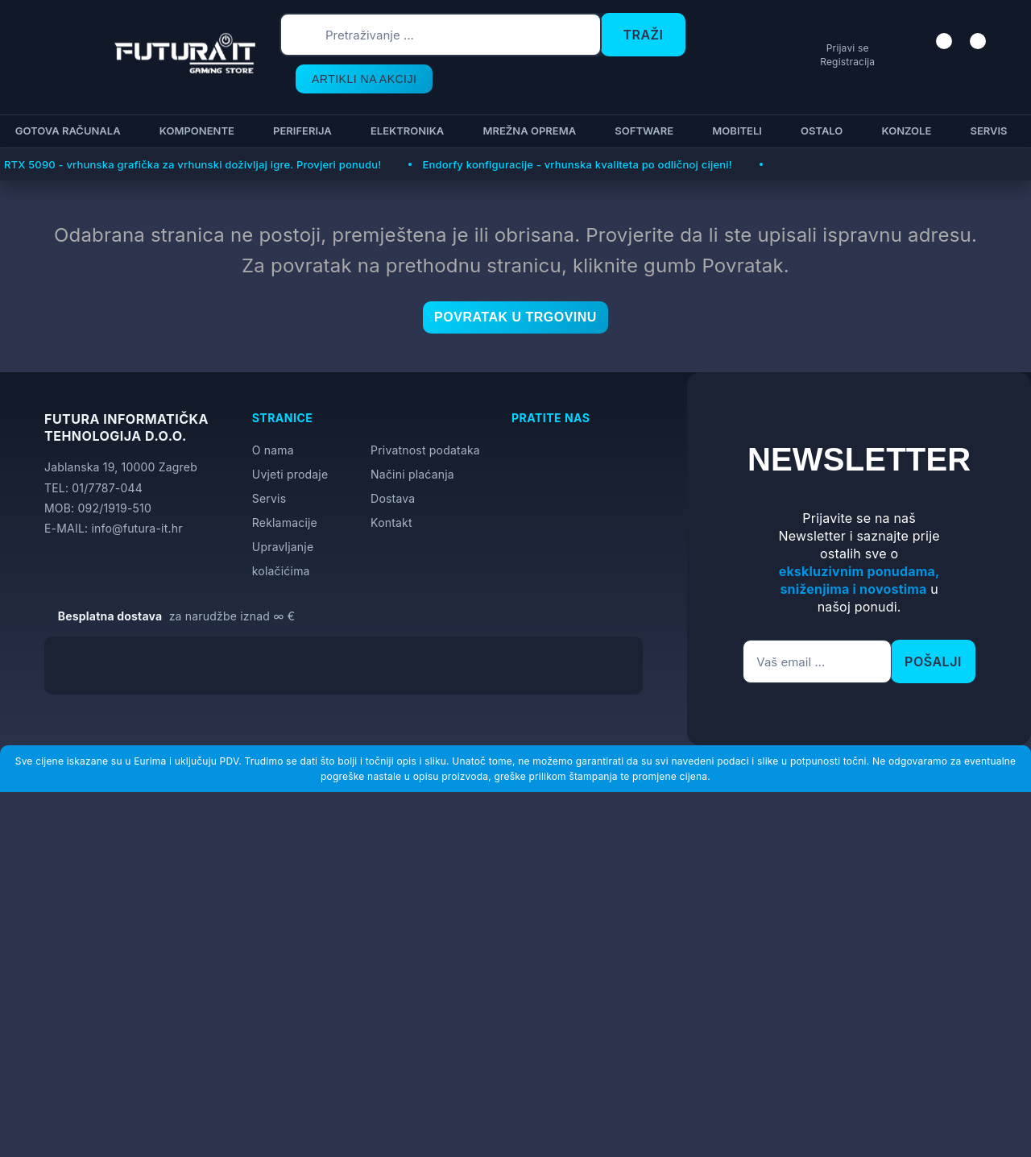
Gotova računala (65, 130)
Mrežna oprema (526, 130)
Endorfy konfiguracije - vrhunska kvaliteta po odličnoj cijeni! (576, 164)
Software (641, 130)
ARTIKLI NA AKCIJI (349, 78)
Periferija (300, 130)
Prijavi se (835, 65)
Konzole (904, 130)
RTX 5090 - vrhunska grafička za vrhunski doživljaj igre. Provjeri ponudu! (192, 164)
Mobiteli (735, 130)
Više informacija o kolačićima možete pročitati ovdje (318, 1073)
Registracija (834, 78)
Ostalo (819, 130)
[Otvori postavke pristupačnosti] (1011, 597)
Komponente (194, 130)
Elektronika (404, 130)
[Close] (271, 1103)
